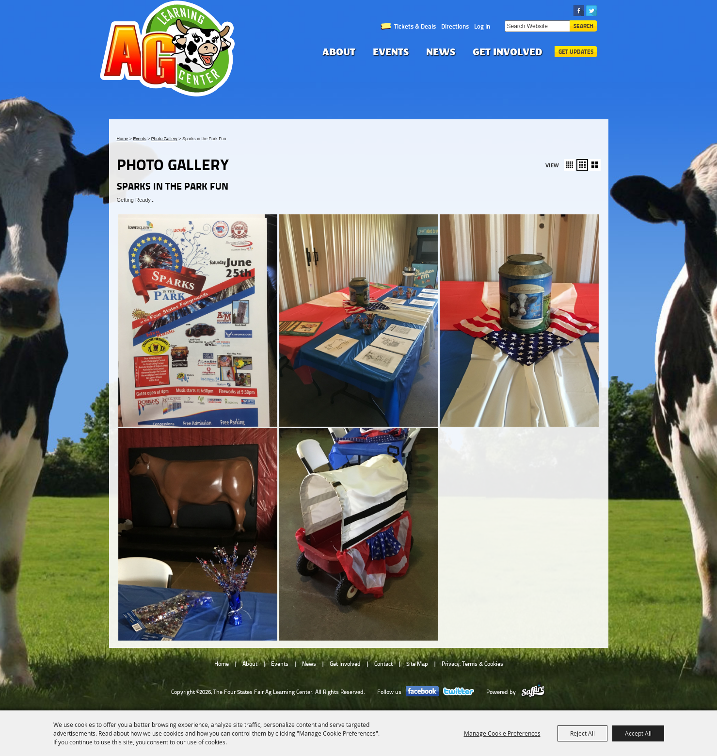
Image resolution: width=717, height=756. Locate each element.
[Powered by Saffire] (533, 692)
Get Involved (507, 52)
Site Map (417, 663)
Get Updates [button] (575, 51)
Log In (482, 26)
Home (122, 138)
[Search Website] (537, 26)
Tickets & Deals (415, 26)
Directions (455, 26)
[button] (569, 165)
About (338, 52)
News (440, 52)
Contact (383, 663)
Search (583, 26)
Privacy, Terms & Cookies (472, 663)
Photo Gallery (164, 138)
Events (391, 52)
